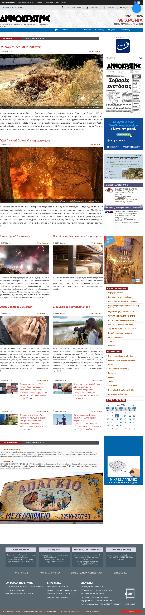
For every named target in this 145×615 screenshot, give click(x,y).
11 (130, 416)
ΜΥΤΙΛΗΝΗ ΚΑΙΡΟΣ (123, 446)
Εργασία (20, 34)
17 (125, 419)
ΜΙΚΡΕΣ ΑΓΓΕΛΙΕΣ (123, 479)
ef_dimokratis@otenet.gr (131, 8)
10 (125, 416)
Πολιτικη (95, 145)
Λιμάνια (111, 377)
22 (117, 422)
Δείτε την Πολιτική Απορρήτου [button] (88, 611)
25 (130, 422)
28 (112, 426)
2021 (112, 408)
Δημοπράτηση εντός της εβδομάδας (122, 329)
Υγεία (43, 34)
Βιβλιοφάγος (31, 34)
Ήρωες (111, 381)
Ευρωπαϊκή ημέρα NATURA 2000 (121, 312)
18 (130, 419)
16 (121, 419)
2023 (121, 408)
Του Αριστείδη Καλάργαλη (118, 369)
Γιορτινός (112, 373)
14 (112, 419)
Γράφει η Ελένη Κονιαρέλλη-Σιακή (121, 360)
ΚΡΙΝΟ (111, 364)
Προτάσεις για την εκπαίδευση (120, 297)
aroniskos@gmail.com (123, 202)
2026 (134, 408)
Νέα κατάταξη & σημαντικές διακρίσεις (123, 301)
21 (112, 422)
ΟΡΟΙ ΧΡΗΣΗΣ (21, 573)
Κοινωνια (95, 51)
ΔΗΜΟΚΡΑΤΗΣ (9, 3)
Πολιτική (65, 30)
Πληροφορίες (73, 34)
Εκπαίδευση (125, 30)
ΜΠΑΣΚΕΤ (112, 346)
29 (117, 426)
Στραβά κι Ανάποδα (116, 337)
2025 (130, 408)
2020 (108, 408)
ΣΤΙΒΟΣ (111, 341)
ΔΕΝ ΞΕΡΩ (112, 386)
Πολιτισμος (96, 314)
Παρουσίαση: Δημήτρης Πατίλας (121, 356)
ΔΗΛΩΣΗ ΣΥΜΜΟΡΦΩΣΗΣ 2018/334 (87, 573)
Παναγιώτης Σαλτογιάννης (118, 394)
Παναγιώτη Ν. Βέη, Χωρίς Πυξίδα (121, 390)
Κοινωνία (75, 30)
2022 (116, 408)
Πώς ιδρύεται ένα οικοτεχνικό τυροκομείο (77, 236)
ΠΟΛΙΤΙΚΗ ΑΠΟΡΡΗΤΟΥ (49, 573)
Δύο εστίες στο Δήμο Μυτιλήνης (120, 324)
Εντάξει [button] (131, 611)
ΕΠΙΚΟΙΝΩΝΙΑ (120, 573)
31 (125, 426)
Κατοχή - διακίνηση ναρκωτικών (120, 333)
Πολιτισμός (99, 30)
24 (125, 422)
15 (117, 419)
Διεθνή (61, 34)
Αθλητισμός (112, 30)
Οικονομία (87, 30)
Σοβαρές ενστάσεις (115, 293)
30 (121, 426)
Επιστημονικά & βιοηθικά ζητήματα (122, 320)
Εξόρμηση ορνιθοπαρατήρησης (71, 307)
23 (121, 422)
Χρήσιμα (52, 34)
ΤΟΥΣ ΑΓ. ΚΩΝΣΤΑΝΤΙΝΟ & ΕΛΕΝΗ (122, 316)
